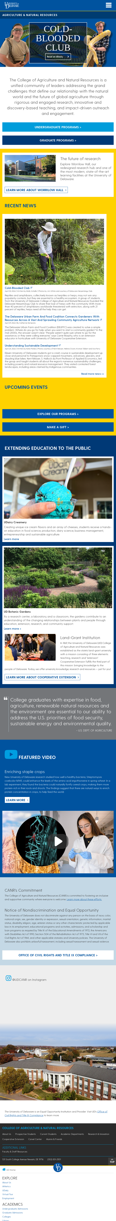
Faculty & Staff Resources (14, 1151)
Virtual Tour (7, 1194)
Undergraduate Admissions (15, 1208)
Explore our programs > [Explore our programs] (58, 414)
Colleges (6, 1216)
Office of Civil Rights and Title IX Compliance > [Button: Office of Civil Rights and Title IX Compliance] (58, 955)
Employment (8, 1198)
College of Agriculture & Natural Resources (38, 1128)
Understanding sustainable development (31, 345)
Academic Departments (72, 1134)
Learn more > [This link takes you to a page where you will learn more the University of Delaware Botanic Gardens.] (12, 628)
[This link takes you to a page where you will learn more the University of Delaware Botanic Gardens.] (58, 578)
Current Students (48, 1134)
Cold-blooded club (17, 287)
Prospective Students (25, 1134)
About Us (6, 1134)
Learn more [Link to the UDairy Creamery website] (11, 538)
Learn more (15, 800)
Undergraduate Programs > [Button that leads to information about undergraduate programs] (58, 127)
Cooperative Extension (13, 1139)
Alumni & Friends (54, 1139)
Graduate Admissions (12, 1212)
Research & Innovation (98, 1134)
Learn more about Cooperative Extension (41, 677)
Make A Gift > (58, 427)
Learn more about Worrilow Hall (34, 190)
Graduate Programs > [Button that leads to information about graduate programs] (58, 140)
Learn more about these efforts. (84, 899)
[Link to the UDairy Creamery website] (58, 488)
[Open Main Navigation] (108, 5)
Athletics (6, 1186)
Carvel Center (35, 1139)
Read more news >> (92, 373)
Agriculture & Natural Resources (29, 14)
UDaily (5, 1190)
